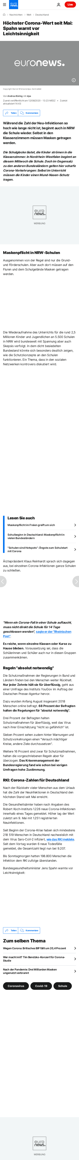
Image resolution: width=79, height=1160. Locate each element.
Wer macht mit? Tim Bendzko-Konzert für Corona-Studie (34, 958)
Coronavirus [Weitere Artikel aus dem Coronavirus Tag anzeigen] (16, 986)
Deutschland (42, 15)
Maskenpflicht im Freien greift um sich (31, 525)
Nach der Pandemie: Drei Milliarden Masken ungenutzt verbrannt (30, 971)
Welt (29, 15)
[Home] (4, 14)
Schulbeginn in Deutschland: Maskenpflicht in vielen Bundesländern (36, 536)
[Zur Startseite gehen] (13, 4)
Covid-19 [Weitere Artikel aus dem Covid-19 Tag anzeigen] (41, 986)
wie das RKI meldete (60, 839)
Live (70, 4)
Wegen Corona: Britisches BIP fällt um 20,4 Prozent (34, 948)
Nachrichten (15, 15)
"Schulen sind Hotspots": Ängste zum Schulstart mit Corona (37, 549)
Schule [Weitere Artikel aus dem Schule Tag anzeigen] (62, 986)
